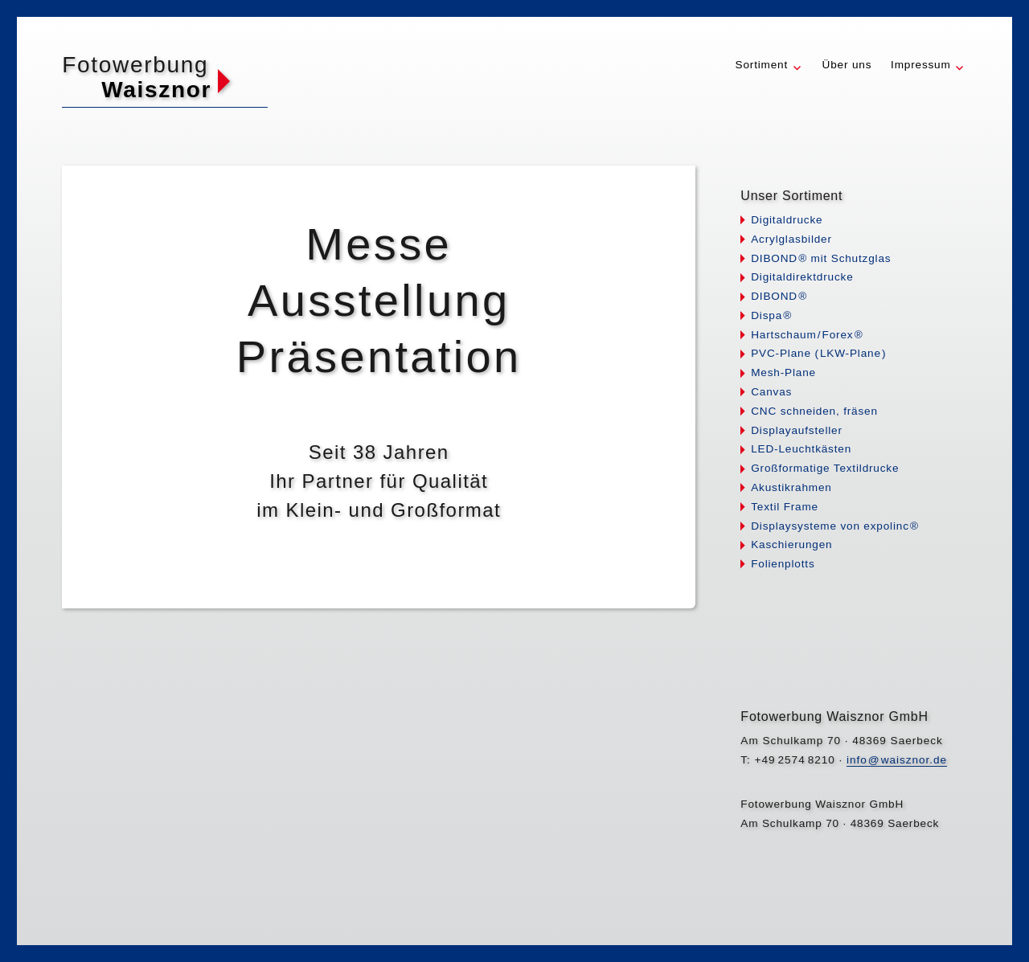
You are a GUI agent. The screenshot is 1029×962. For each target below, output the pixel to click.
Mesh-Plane (783, 372)
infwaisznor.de (897, 760)
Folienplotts (782, 564)
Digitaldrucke (786, 220)
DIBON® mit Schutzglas (821, 258)
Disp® (771, 315)
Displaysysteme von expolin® (835, 526)
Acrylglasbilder (791, 239)
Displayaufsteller (796, 430)
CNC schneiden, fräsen (814, 411)
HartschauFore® (807, 335)
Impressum (921, 65)
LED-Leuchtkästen (801, 449)
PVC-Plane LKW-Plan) (818, 353)
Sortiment (762, 65)
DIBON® (779, 296)
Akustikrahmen (791, 487)
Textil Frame (784, 507)
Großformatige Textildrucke (825, 468)
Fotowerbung (135, 64)
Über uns (847, 65)
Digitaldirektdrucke (802, 277)
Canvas (771, 392)
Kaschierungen (791, 544)
